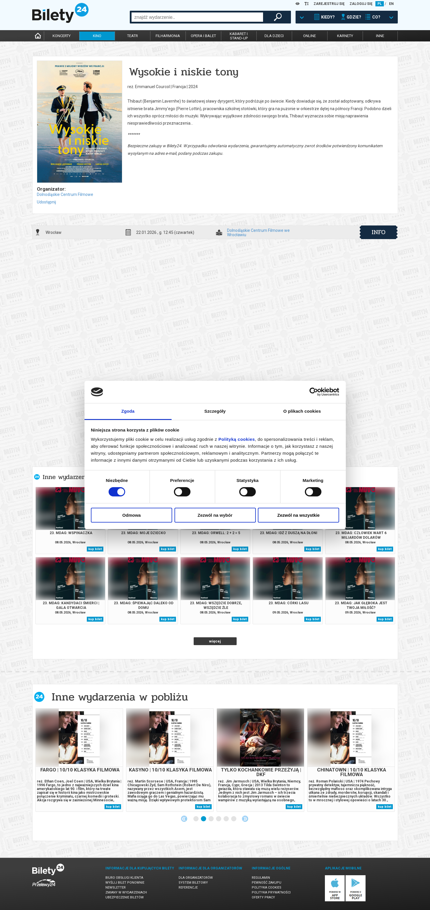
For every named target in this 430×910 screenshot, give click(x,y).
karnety (345, 36)
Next (245, 819)
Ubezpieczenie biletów (124, 897)
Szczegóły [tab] (215, 411)
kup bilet (95, 549)
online (309, 36)
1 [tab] (196, 819)
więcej (215, 641)
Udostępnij (46, 202)
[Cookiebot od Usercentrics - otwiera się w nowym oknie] (313, 391)
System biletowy (193, 882)
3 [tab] (211, 819)
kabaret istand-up (239, 36)
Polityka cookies (266, 887)
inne (380, 36)
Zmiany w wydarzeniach (126, 892)
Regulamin (261, 878)
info (379, 232)
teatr (132, 36)
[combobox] (197, 17)
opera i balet (203, 36)
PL (379, 4)
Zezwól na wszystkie (298, 515)
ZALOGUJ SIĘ (361, 4)
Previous (184, 819)
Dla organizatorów (196, 878)
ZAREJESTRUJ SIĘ (329, 4)
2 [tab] (204, 819)
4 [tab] (219, 819)
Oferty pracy (263, 897)
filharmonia (168, 36)
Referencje (188, 887)
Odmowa (131, 515)
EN (391, 4)
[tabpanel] (79, 760)
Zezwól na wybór (214, 515)
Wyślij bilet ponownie (124, 882)
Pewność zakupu (266, 882)
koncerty (62, 36)
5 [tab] (226, 819)
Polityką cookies (236, 439)
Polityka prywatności (271, 892)
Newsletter (115, 887)
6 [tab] (234, 819)
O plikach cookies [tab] (302, 411)
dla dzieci (274, 36)
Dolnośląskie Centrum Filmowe (65, 194)
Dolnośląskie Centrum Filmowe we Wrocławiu (258, 232)
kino (97, 36)
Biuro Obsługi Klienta (124, 878)
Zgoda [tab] (128, 411)
